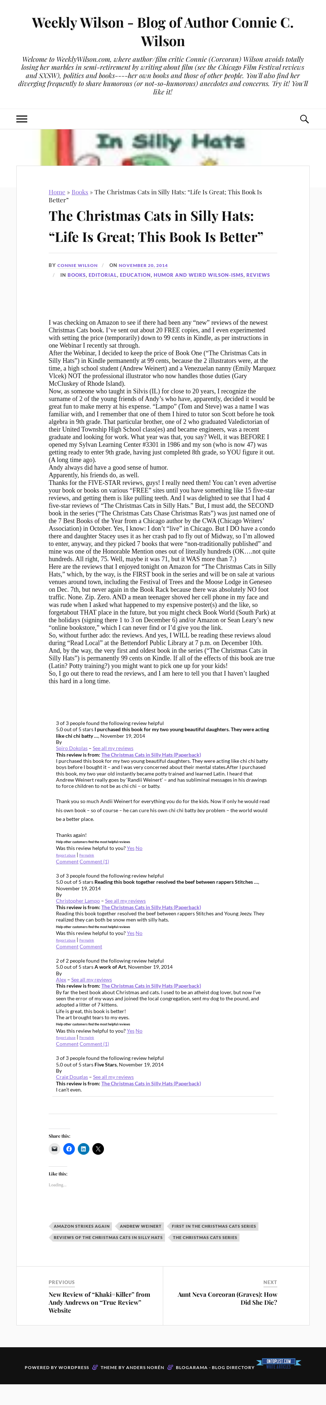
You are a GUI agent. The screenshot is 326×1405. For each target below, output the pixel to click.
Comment (91, 967)
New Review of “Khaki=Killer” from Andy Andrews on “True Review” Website (99, 1323)
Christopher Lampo (78, 922)
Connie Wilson (78, 286)
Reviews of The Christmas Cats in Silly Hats (108, 1258)
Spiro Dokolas (72, 769)
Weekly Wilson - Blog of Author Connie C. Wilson (163, 31)
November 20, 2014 (148, 286)
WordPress (74, 1388)
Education (135, 296)
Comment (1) (94, 882)
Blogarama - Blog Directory (215, 1388)
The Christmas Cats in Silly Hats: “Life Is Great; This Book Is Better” (160, 235)
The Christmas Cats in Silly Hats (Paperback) (151, 775)
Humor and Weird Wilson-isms (199, 296)
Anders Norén (145, 1388)
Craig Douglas (72, 1098)
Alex (61, 1000)
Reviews (258, 296)
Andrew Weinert (141, 1246)
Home (57, 192)
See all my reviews (113, 769)
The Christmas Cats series (205, 1258)
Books (80, 192)
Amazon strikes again (82, 1246)
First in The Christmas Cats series (214, 1246)
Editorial (103, 296)
